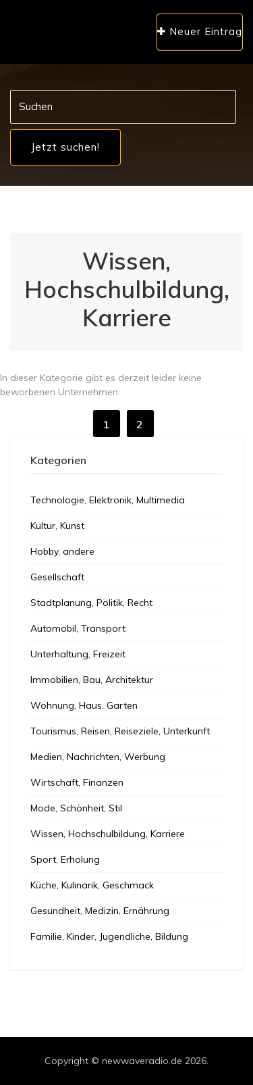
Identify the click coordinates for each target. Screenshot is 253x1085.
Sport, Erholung (65, 859)
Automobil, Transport (77, 628)
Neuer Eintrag (199, 31)
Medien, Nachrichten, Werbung (97, 757)
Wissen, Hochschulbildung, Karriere (107, 834)
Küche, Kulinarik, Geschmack (92, 885)
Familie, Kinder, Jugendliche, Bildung (109, 936)
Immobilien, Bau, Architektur (91, 680)
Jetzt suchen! (65, 147)
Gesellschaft (57, 577)
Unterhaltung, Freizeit (77, 654)
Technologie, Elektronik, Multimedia (107, 500)
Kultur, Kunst (57, 526)
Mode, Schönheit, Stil (76, 808)
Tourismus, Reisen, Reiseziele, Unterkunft (120, 731)
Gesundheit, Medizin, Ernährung (99, 911)
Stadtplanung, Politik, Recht (91, 603)
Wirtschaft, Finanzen (76, 782)
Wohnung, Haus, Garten (84, 705)
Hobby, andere (62, 551)
